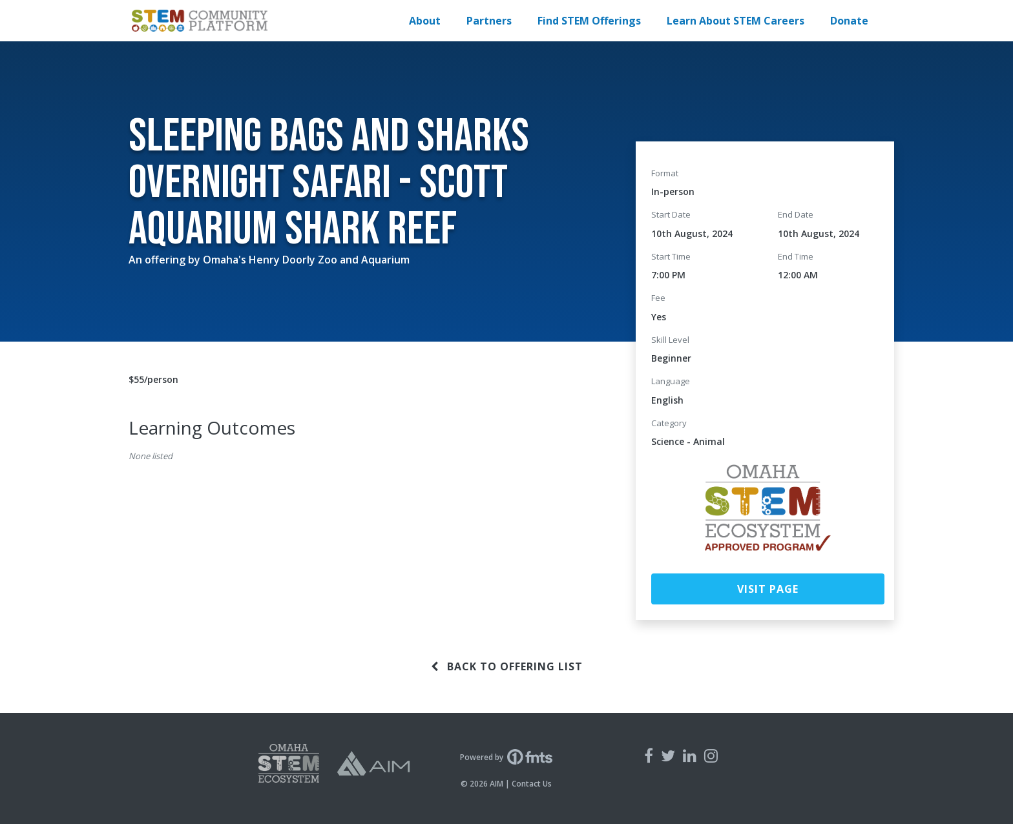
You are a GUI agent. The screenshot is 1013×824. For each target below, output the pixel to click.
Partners (489, 21)
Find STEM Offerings (589, 21)
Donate (849, 21)
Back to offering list (507, 666)
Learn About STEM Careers (735, 21)
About (425, 21)
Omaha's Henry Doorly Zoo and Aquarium (306, 259)
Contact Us (532, 783)
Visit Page (768, 589)
